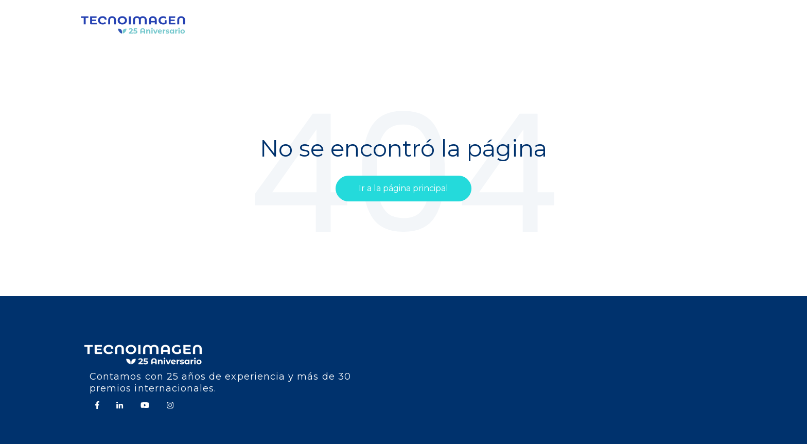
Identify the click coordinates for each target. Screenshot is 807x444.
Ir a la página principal (403, 188)
